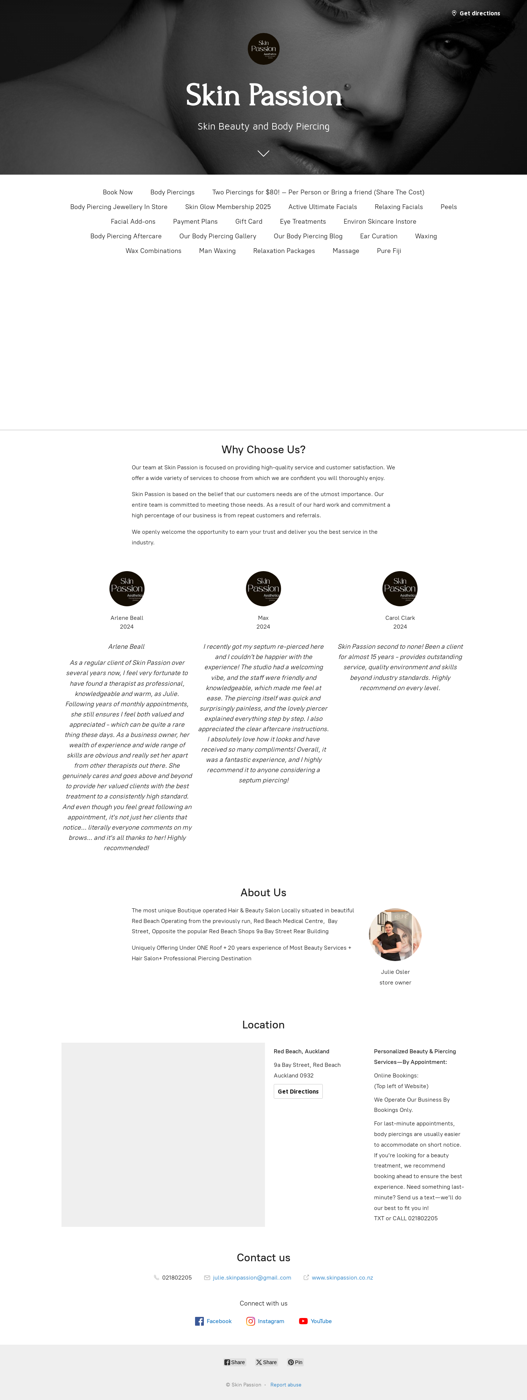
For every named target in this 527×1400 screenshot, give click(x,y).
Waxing (426, 236)
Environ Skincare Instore (380, 221)
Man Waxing (217, 251)
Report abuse (286, 1385)
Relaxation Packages (284, 251)
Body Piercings (172, 192)
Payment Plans (195, 221)
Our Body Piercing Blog (308, 236)
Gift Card (248, 221)
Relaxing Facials (399, 207)
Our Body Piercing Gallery (217, 236)
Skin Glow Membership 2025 (228, 207)
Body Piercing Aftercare (126, 236)
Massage (346, 251)
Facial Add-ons (133, 221)
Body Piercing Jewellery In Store (119, 207)
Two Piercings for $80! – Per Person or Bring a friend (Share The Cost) (318, 192)
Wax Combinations (154, 251)
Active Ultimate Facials (322, 207)
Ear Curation (378, 236)
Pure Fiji (389, 251)
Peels (449, 207)
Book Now (118, 192)
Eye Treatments (303, 221)
